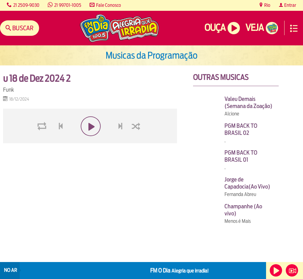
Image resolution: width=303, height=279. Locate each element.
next (121, 141)
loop (42, 141)
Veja (254, 27)
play (90, 141)
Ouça (214, 27)
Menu (294, 28)
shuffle (137, 141)
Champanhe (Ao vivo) (243, 210)
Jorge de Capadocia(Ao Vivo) (247, 183)
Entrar (289, 5)
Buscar (22, 27)
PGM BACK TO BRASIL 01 (240, 156)
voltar (59, 141)
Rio (266, 5)
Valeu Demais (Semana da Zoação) (248, 102)
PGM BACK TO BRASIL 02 (240, 129)
